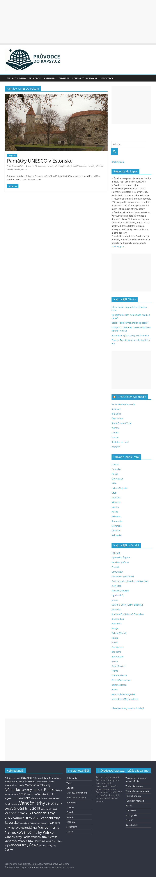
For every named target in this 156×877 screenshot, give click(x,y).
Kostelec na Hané (120, 442)
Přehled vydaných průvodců (24, 78)
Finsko (115, 473)
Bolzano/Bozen (119, 684)
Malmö (69, 817)
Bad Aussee (117, 656)
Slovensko (117, 525)
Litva (114, 492)
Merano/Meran (119, 675)
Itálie (114, 483)
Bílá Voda (116, 413)
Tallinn (24, 169)
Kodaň (69, 831)
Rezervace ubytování (84, 78)
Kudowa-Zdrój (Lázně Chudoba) (128, 614)
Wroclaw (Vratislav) (76, 797)
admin (31, 166)
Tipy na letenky (133, 795)
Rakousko (116, 516)
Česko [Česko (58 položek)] (9, 849)
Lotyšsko (116, 497)
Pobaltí (17, 169)
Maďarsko (131, 810)
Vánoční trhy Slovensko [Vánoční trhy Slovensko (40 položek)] (32, 841)
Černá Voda (117, 418)
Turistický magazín (135, 800)
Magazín (64, 78)
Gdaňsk (70, 787)
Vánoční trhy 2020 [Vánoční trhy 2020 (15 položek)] (49, 809)
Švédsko (116, 530)
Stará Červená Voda (121, 423)
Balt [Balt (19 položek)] (7, 778)
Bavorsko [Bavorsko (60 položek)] (27, 778)
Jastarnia (116, 609)
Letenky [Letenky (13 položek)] (21, 785)
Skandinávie (132, 825)
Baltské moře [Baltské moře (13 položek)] (15, 778)
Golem (115, 642)
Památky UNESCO (54, 166)
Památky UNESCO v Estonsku (40, 160)
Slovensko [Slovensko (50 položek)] (23, 798)
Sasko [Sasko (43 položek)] (23, 794)
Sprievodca (106, 78)
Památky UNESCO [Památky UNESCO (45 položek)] (32, 790)
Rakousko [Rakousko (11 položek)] (14, 794)
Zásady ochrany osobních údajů (128, 708)
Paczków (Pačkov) (120, 562)
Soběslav (116, 409)
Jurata (115, 600)
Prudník (115, 567)
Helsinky (70, 821)
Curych (70, 812)
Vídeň (69, 782)
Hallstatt (116, 552)
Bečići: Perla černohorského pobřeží (130, 322)
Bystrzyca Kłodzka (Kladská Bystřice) (130, 581)
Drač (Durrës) (118, 666)
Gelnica (115, 432)
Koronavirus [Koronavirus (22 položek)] (11, 785)
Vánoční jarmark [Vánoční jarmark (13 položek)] (12, 804)
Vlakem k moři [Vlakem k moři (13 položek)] (54, 798)
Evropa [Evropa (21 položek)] (31, 781)
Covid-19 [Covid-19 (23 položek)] (22, 781)
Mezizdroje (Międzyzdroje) (125, 699)
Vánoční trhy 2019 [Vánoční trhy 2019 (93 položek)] (25, 808)
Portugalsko (131, 815)
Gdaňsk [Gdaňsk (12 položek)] (39, 782)
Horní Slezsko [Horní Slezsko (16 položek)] (48, 781)
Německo (116, 502)
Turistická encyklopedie (131, 397)
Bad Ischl (116, 651)
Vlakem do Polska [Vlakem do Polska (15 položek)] (39, 798)
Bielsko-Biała (118, 618)
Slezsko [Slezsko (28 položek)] (41, 794)
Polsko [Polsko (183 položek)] (50, 789)
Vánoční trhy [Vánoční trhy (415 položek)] (32, 803)
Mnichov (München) (76, 792)
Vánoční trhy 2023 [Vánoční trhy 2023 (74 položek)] (26, 818)
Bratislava (71, 802)
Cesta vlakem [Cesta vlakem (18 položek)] (41, 778)
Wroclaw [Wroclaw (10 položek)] (42, 846)
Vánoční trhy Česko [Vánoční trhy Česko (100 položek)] (23, 845)
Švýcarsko (116, 535)
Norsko (115, 506)
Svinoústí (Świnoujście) (123, 694)
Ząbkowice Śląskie (121, 557)
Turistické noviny (134, 786)
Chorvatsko (117, 478)
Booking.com (118, 161)
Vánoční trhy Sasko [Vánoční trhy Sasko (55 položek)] (17, 837)
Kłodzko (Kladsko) (120, 590)
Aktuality (49, 78)
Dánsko (115, 464)
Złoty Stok (116, 585)
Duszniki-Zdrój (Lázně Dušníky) (127, 604)
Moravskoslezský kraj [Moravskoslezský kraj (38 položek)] (37, 785)
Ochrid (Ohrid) (119, 633)
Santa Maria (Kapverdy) (123, 404)
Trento (115, 670)
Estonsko (42, 166)
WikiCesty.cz (118, 246)
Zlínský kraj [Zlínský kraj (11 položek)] (51, 845)
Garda (115, 661)
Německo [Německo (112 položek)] (12, 789)
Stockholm (71, 826)
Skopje (115, 628)
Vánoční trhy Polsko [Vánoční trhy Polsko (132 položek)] (37, 832)
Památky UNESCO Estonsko (75, 166)
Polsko (115, 511)
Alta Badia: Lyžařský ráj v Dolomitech (130, 335)
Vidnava (116, 427)
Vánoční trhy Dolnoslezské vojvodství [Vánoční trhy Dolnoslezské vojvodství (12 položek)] (34, 823)
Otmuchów (117, 571)
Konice (115, 437)
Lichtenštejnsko (119, 488)
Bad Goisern (118, 647)
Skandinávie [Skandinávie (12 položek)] (32, 794)
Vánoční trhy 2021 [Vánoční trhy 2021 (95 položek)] (19, 813)
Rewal (115, 689)
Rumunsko (117, 521)
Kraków (70, 807)
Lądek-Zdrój (118, 595)
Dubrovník (71, 778)
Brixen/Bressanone (121, 680)
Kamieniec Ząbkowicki (123, 576)
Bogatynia (117, 623)
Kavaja (115, 637)
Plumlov (116, 446)
